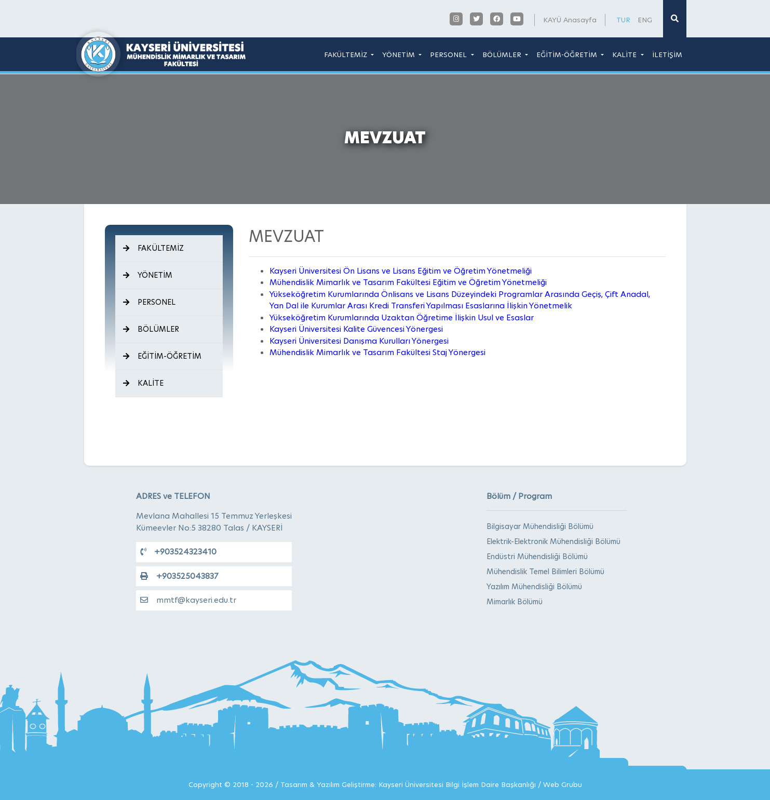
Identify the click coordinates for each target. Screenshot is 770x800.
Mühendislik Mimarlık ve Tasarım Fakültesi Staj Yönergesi (377, 352)
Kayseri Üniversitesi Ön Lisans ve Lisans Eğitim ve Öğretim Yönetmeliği (400, 270)
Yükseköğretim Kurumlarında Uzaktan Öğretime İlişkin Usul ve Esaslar (401, 317)
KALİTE (625, 54)
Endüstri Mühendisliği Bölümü (537, 556)
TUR (623, 19)
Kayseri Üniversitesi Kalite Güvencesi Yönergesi (356, 328)
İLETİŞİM (667, 54)
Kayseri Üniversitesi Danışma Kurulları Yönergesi (359, 340)
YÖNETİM (399, 54)
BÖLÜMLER (502, 54)
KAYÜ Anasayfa (570, 19)
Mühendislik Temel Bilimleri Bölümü (545, 571)
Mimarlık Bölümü (515, 601)
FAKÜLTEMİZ (346, 54)
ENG (645, 19)
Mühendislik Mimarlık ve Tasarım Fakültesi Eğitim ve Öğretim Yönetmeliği (408, 282)
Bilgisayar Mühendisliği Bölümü (540, 526)
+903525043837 (179, 576)
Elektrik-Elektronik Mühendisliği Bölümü (553, 541)
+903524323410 (178, 551)
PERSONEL (449, 54)
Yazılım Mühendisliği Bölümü (534, 586)
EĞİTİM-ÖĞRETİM (567, 54)
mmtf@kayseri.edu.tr (188, 599)
